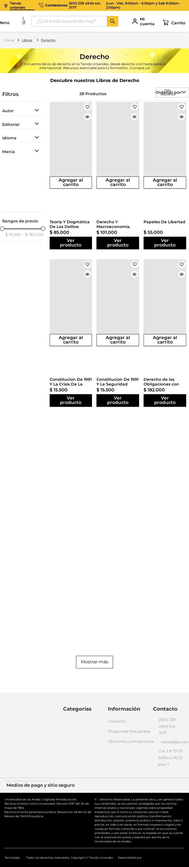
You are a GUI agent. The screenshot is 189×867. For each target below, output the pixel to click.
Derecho (48, 40)
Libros (27, 40)
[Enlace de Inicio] (9, 40)
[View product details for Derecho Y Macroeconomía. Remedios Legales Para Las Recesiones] (117, 145)
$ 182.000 (32, 234)
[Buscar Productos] (112, 21)
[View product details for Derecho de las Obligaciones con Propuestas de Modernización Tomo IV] (165, 302)
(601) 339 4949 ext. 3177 (85, 5)
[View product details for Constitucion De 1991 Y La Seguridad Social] (117, 302)
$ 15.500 (13, 234)
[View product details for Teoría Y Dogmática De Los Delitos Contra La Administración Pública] (71, 145)
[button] (22, 111)
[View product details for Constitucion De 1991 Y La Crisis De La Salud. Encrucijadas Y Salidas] (71, 302)
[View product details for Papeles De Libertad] (165, 145)
